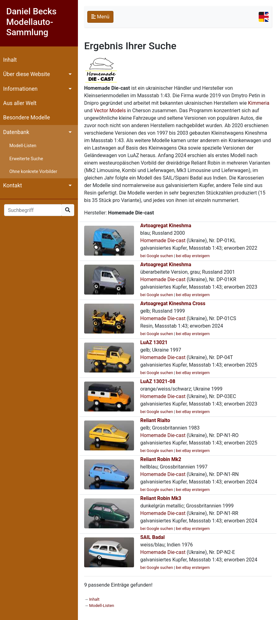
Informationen (20, 89)
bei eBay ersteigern (193, 255)
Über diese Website (26, 74)
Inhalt (10, 60)
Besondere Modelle (26, 117)
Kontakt (12, 185)
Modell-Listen (22, 145)
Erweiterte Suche (26, 158)
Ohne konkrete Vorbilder (33, 171)
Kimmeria (259, 103)
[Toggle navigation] (264, 17)
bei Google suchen (156, 255)
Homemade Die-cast (162, 240)
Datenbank (16, 132)
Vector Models (110, 110)
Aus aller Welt (19, 103)
